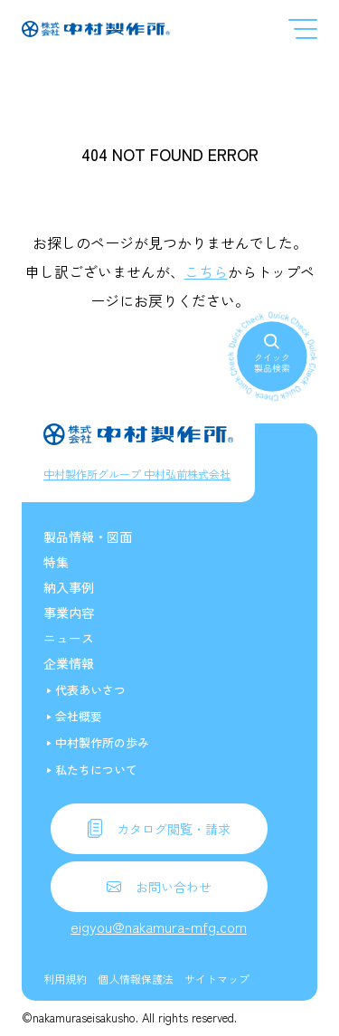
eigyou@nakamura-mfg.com (159, 926)
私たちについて (96, 769)
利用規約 (65, 978)
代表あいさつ (90, 690)
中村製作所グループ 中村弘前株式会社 (137, 473)
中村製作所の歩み (102, 742)
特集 (56, 562)
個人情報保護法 (136, 978)
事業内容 (68, 613)
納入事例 (68, 587)
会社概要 (78, 716)
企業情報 (68, 663)
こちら (206, 271)
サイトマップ (217, 978)
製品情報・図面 (87, 537)
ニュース (68, 638)
